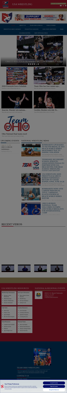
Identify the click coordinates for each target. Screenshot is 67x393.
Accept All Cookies (54, 382)
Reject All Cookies (54, 386)
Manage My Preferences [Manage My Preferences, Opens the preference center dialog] (54, 389)
